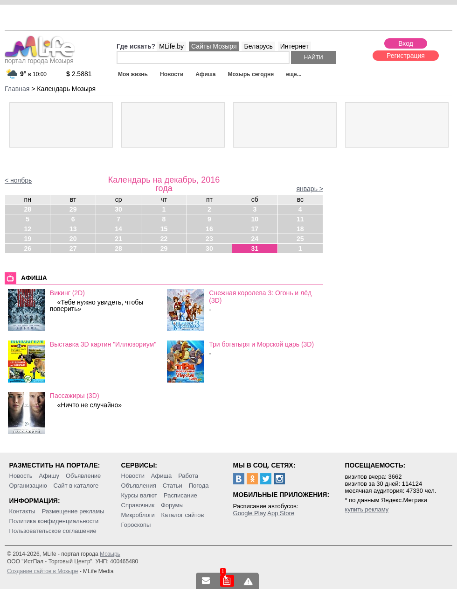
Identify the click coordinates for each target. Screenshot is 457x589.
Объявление (83, 475)
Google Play (249, 513)
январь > (309, 188)
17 (255, 229)
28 (27, 209)
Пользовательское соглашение (53, 530)
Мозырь (110, 554)
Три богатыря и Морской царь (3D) (261, 344)
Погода (199, 485)
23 (209, 238)
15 (164, 229)
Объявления (138, 485)
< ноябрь (18, 180)
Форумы (172, 505)
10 (255, 219)
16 (209, 229)
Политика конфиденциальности (54, 521)
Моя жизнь (133, 74)
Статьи (172, 485)
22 (164, 238)
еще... (293, 74)
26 (27, 248)
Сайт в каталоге (76, 485)
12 (27, 229)
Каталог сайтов (182, 514)
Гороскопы (136, 524)
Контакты (22, 511)
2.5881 (79, 74)
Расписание (180, 495)
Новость (21, 475)
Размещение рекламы (73, 511)
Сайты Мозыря (213, 46)
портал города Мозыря (40, 57)
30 (118, 209)
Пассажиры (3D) (74, 395)
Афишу (49, 475)
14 (118, 229)
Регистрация (406, 55)
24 (255, 238)
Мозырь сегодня (251, 74)
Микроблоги (138, 514)
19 (27, 238)
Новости (171, 74)
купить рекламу (367, 509)
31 (255, 248)
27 (73, 248)
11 (300, 219)
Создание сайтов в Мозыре (42, 571)
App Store (280, 513)
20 (73, 238)
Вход (405, 43)
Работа (188, 475)
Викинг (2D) (67, 293)
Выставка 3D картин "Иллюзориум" (103, 344)
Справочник (138, 505)
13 (73, 229)
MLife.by (171, 46)
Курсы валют (139, 495)
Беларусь (258, 46)
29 (73, 209)
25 (300, 238)
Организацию (28, 485)
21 (118, 238)
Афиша (205, 74)
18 (300, 229)
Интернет (294, 46)
